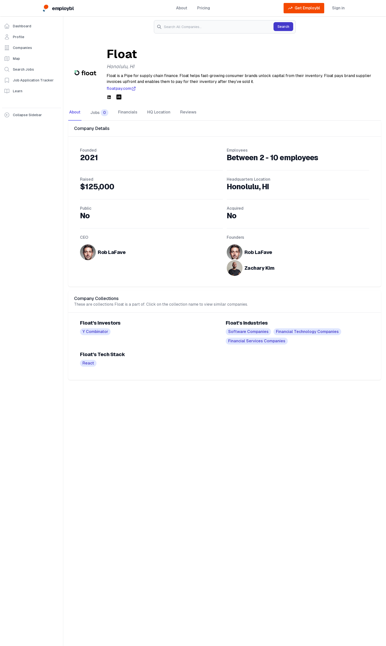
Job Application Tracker (29, 80)
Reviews (188, 112)
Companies (18, 48)
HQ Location (158, 112)
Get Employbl (304, 8)
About (181, 8)
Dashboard (17, 26)
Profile (14, 37)
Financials (127, 112)
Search (283, 27)
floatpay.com (121, 88)
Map (12, 59)
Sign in (338, 8)
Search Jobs (19, 69)
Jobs (99, 112)
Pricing (203, 8)
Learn (13, 91)
